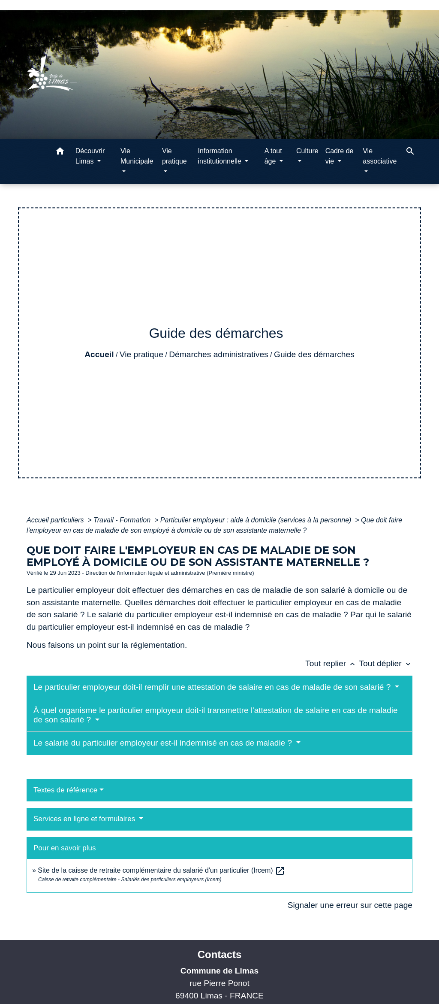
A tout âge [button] (273, 156)
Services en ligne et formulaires (85, 819)
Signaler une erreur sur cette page (350, 905)
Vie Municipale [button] (136, 156)
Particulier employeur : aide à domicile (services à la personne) (256, 520)
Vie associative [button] (380, 156)
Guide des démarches (314, 354)
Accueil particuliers (56, 520)
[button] (60, 153)
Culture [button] (307, 151)
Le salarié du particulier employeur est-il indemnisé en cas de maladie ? (163, 742)
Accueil (99, 354)
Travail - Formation (123, 520)
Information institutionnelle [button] (220, 156)
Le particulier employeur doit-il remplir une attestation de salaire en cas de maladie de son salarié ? (213, 687)
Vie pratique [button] (174, 156)
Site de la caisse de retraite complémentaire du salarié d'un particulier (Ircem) (161, 870)
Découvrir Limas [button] (90, 156)
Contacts (220, 954)
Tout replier (332, 663)
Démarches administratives (218, 354)
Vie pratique (141, 354)
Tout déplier (385, 663)
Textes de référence (65, 790)
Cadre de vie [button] (339, 156)
